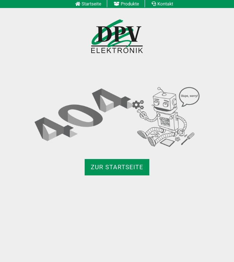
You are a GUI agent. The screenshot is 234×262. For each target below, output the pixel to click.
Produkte (130, 4)
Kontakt (165, 4)
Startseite (91, 4)
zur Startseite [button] (117, 167)
